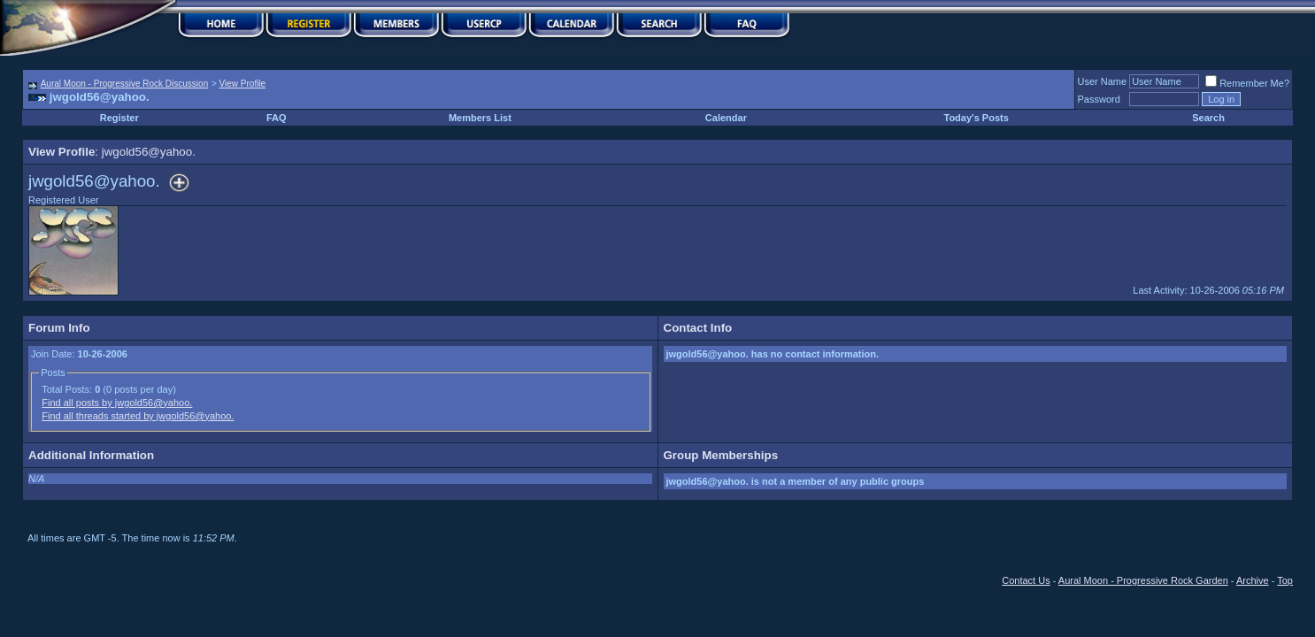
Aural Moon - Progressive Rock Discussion (125, 83)
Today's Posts (975, 117)
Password (1099, 99)
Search (1208, 117)
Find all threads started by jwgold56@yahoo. (138, 416)
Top (1285, 580)
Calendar (726, 117)
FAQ (276, 117)
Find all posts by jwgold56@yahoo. (117, 402)
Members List (480, 117)
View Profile (242, 83)
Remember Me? (1247, 83)
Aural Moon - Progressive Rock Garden (1143, 580)
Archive (1252, 580)
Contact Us (1026, 580)
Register (119, 117)
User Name (1102, 81)
